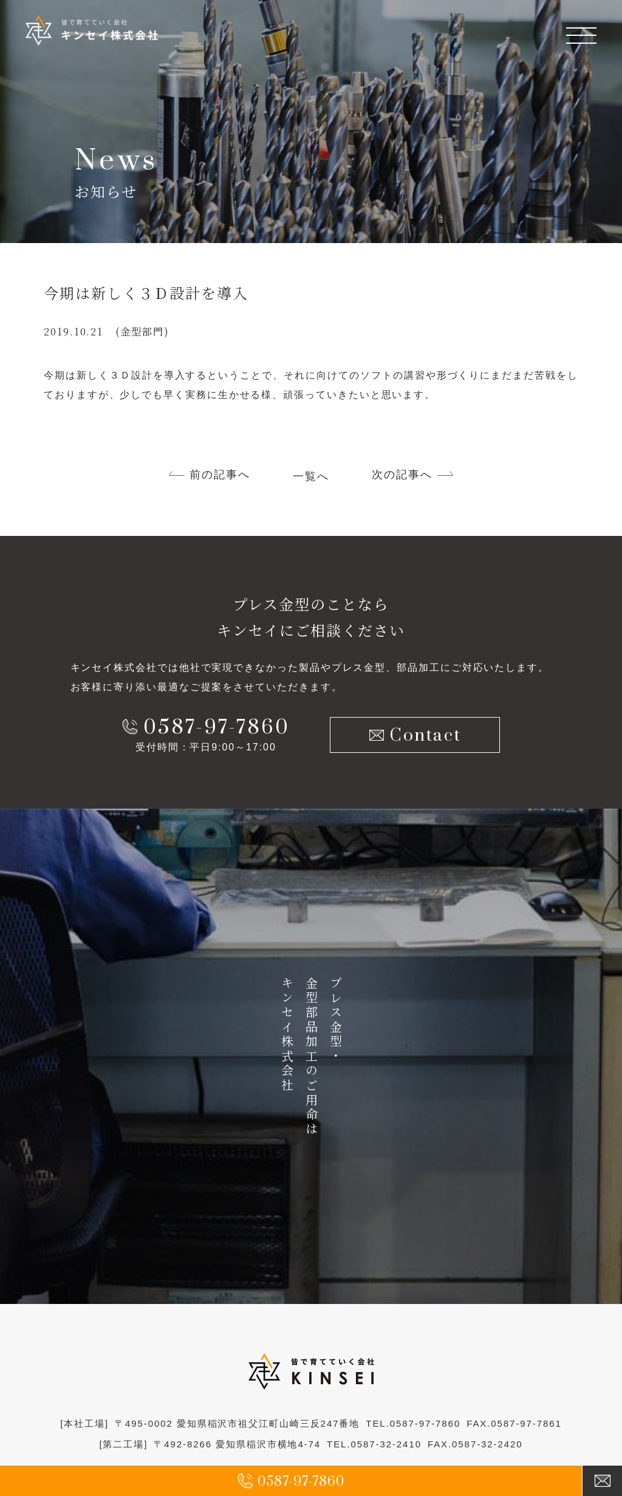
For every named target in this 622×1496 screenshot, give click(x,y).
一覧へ (311, 476)
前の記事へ (220, 474)
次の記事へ (402, 474)
